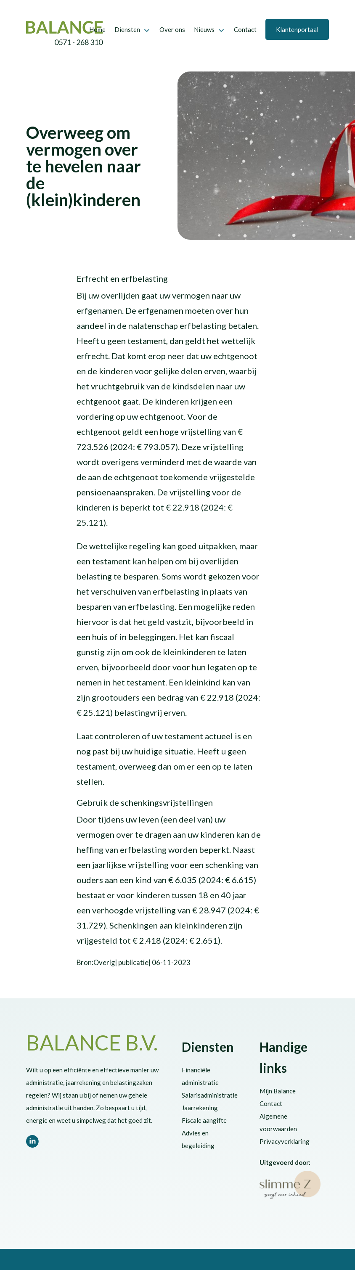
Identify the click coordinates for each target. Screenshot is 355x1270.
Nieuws (204, 29)
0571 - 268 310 (78, 42)
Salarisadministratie (210, 1095)
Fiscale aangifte (204, 1120)
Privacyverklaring (285, 1141)
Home (97, 29)
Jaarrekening (200, 1107)
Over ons (172, 29)
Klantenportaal (297, 29)
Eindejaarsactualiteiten (58, 116)
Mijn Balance (278, 1091)
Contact (245, 29)
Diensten (127, 29)
